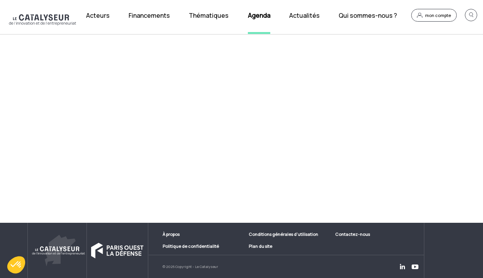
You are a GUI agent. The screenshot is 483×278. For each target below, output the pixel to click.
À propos (171, 234)
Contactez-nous (352, 234)
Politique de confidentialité (191, 246)
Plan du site (260, 246)
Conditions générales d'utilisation (283, 234)
